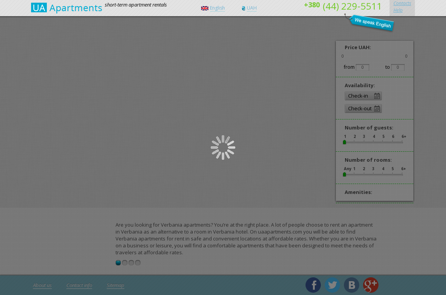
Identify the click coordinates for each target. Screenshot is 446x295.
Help (398, 10)
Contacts (402, 3)
